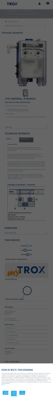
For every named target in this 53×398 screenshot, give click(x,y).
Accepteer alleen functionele (14, 393)
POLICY (3, 385)
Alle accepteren (22, 392)
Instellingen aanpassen (6, 392)
